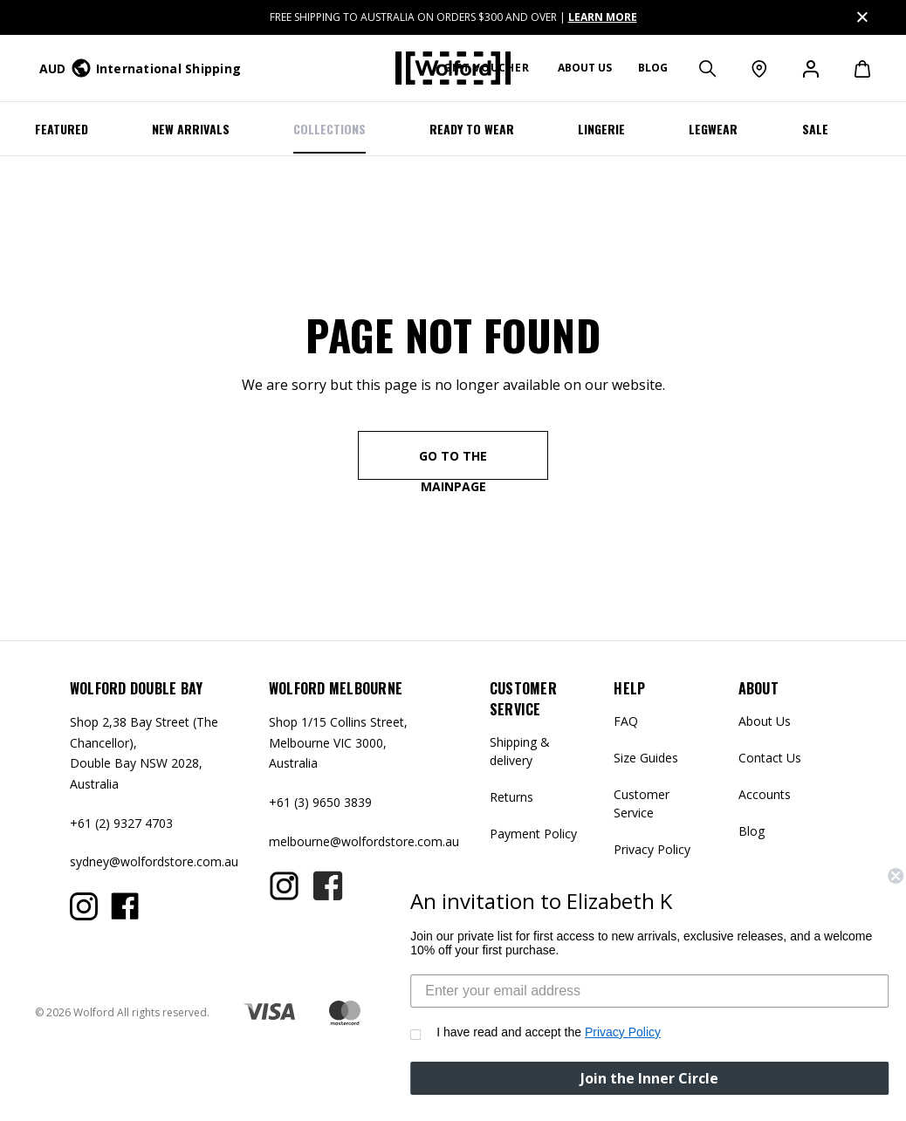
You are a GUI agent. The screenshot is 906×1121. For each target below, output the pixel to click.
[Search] (706, 68)
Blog (653, 67)
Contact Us (769, 757)
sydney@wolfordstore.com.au (154, 861)
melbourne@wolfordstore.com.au (364, 841)
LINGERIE (601, 129)
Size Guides (646, 757)
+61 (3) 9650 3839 (320, 802)
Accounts (764, 794)
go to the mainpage (453, 464)
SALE (815, 129)
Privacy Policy (652, 849)
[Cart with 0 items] (853, 68)
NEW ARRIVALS (191, 129)
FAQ (626, 721)
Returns (511, 797)
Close (861, 14)
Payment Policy (533, 833)
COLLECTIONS (329, 129)
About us (585, 67)
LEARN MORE (602, 17)
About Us (764, 721)
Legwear (713, 129)
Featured (61, 129)
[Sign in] (809, 68)
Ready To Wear (471, 129)
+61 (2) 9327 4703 (121, 823)
